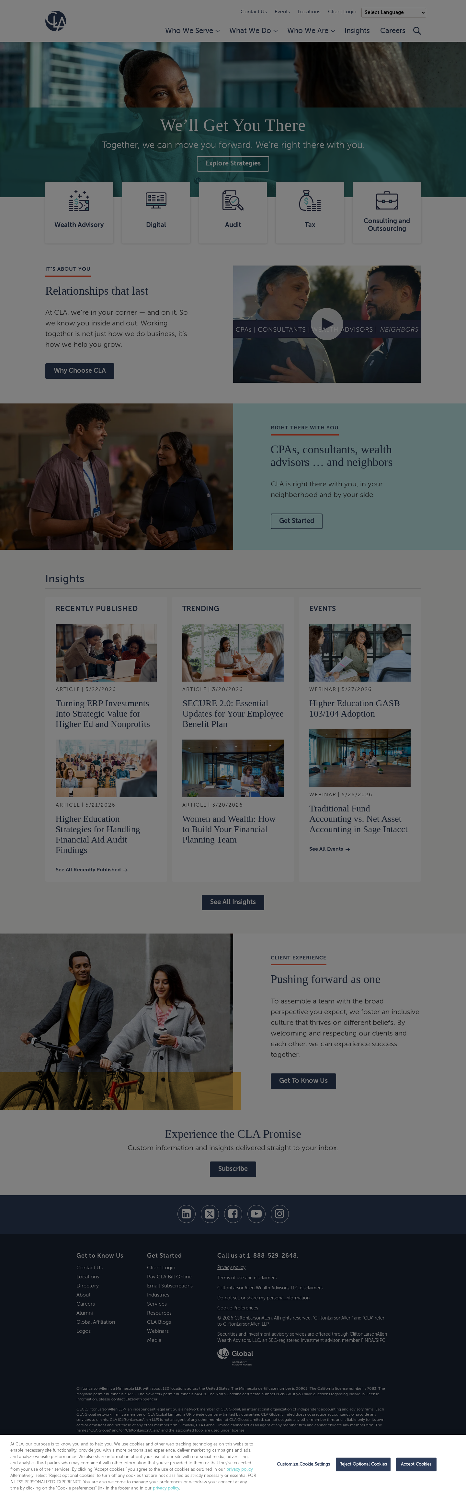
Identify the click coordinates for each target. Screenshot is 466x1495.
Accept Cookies (416, 1464)
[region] (233, 1465)
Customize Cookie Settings (303, 1464)
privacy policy (239, 1469)
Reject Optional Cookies (363, 1464)
